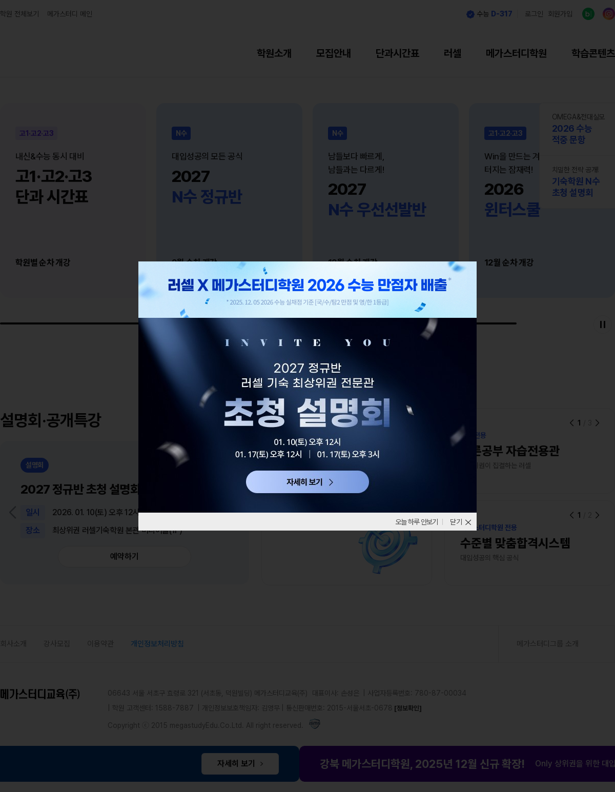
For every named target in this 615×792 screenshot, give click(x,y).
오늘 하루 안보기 (413, 521)
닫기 (456, 521)
